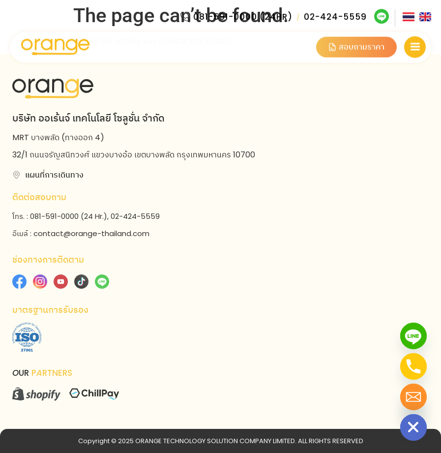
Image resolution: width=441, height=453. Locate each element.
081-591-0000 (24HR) (243, 15)
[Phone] (413, 366)
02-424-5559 (335, 15)
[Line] (413, 336)
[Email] (413, 397)
